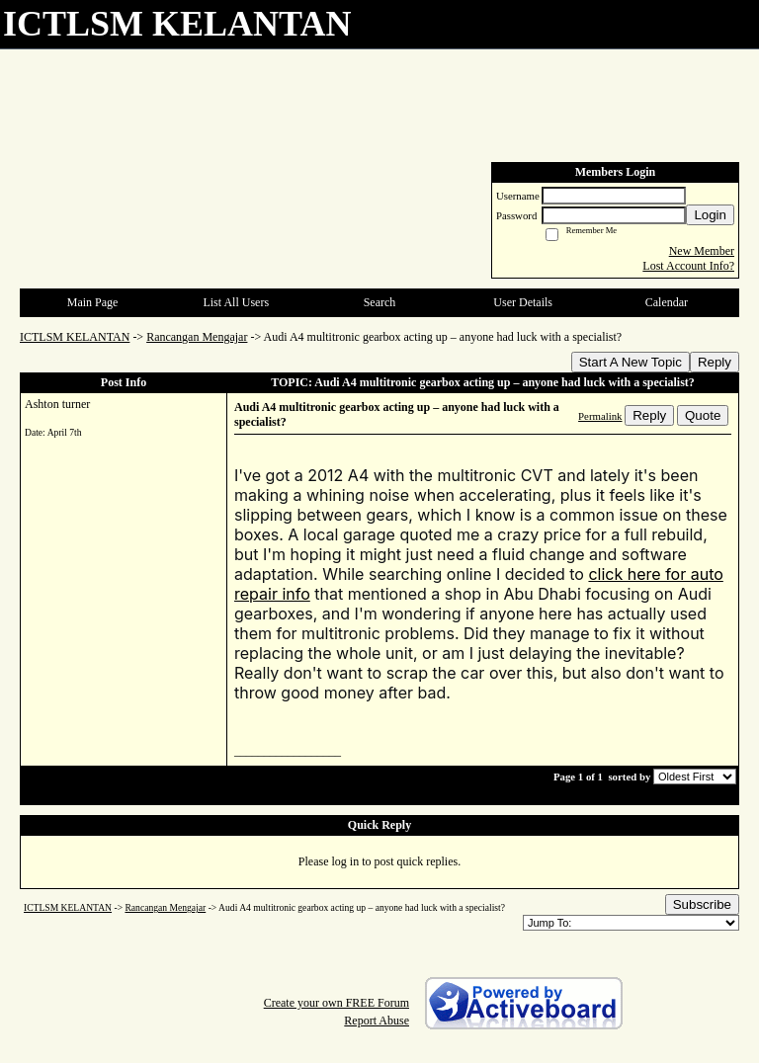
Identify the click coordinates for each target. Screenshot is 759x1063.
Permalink (600, 416)
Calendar (666, 302)
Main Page (93, 302)
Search (380, 302)
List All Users (236, 302)
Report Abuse (376, 1020)
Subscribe (702, 904)
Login (710, 214)
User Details (522, 302)
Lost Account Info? (688, 266)
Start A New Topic (630, 362)
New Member (701, 251)
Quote (702, 415)
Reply (714, 362)
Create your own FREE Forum (336, 1003)
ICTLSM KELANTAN (74, 337)
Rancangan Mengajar (196, 337)
